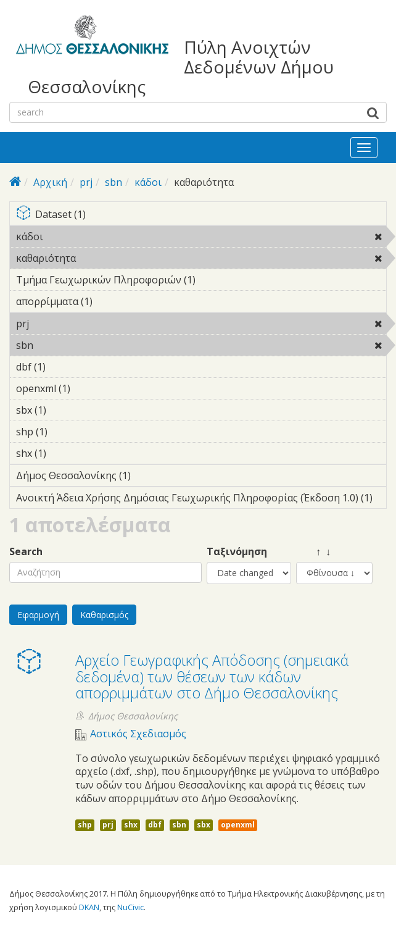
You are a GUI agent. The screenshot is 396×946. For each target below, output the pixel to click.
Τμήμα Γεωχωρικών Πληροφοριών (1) (201, 281)
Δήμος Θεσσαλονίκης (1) (150, 475)
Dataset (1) (201, 215)
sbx (203, 824)
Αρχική (50, 182)
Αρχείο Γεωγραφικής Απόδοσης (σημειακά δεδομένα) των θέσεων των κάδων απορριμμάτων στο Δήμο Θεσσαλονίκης (212, 676)
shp (85, 824)
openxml (238, 824)
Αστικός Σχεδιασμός (138, 733)
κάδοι (148, 182)
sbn (113, 182)
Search (26, 551)
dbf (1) (64, 367)
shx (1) (65, 453)
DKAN (89, 907)
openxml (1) (89, 388)
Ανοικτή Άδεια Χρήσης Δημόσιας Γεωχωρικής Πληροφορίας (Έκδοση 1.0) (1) (201, 499)
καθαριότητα (107, 258)
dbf (155, 824)
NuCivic (130, 907)
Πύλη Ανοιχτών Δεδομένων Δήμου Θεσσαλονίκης (181, 67)
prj (86, 182)
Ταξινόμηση (237, 551)
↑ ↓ (313, 551)
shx (131, 824)
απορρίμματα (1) (111, 301)
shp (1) (66, 431)
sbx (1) (65, 410)
